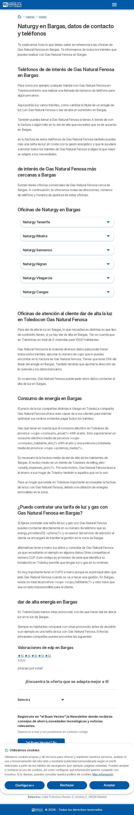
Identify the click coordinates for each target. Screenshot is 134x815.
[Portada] (20, 16)
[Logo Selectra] (12, 4)
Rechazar (67, 785)
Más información (103, 774)
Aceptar (109, 785)
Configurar (24, 785)
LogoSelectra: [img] (37, 810)
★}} (21, 656)
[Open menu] (115, 4)
